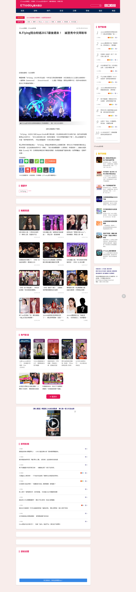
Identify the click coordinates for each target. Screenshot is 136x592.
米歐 (28, 22)
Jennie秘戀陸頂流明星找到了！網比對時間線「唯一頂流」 (109, 33)
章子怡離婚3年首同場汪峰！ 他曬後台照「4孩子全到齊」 (37, 468)
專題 (113, 10)
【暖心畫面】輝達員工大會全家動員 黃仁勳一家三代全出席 (53, 408)
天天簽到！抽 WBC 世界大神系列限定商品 (110, 173)
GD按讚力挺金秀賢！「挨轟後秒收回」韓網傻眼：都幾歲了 (37, 484)
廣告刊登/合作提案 (101, 271)
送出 (100, 5)
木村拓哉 (73, 22)
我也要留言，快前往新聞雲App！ (53, 580)
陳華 (34, 22)
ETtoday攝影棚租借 (109, 251)
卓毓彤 (59, 22)
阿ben (40, 22)
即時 (35, 10)
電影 (100, 10)
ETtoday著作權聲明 (49, 175)
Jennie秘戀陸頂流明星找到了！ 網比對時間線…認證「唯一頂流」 (53, 317)
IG (114, 5)
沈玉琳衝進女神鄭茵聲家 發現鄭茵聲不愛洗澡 (33, 516)
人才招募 (103, 269)
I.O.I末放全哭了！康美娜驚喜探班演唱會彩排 (109, 133)
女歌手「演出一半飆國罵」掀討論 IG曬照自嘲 (109, 122)
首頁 (22, 10)
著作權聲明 (106, 273)
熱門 (48, 10)
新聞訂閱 (60, 1)
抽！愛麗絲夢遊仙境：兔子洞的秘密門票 (110, 159)
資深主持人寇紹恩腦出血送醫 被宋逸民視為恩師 (109, 111)
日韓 (74, 10)
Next (84, 350)
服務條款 (114, 271)
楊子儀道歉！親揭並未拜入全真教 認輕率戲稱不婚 (109, 100)
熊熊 (53, 22)
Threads (106, 5)
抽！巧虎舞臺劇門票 (109, 185)
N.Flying (23, 191)
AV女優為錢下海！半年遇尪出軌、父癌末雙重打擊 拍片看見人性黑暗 (109, 66)
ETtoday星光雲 (31, 5)
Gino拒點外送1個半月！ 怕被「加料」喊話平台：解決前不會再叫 (39, 524)
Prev (21, 350)
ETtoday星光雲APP (42, 1)
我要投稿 (98, 269)
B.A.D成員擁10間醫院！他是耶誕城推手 (39, 18)
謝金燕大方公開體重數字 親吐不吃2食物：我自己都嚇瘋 (36, 500)
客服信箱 (109, 271)
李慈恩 (66, 22)
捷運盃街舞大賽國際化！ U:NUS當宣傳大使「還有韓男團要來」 (39, 451)
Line (108, 5)
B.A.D (46, 22)
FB (111, 5)
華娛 (87, 10)
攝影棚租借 (52, 1)
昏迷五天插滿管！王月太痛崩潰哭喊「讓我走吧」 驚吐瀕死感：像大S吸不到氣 (43, 508)
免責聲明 (111, 273)
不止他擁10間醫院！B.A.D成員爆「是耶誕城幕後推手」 (109, 78)
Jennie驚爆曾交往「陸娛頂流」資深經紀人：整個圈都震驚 (109, 44)
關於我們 (109, 269)
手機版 (33, 1)
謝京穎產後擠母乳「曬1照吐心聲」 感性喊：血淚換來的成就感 (38, 459)
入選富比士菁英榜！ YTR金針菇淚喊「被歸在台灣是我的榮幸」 (39, 476)
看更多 (54, 396)
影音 (61, 10)
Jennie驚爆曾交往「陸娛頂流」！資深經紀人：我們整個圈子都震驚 (77, 317)
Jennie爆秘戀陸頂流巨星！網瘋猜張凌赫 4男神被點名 (109, 89)
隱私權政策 (99, 273)
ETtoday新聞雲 (24, 1)
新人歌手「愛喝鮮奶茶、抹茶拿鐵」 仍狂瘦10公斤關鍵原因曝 (38, 492)
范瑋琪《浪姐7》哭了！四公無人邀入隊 (109, 55)
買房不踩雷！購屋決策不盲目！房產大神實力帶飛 (110, 235)
